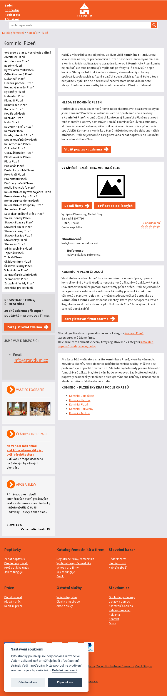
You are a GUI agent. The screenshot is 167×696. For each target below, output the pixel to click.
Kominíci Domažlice (81, 396)
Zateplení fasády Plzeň (19, 283)
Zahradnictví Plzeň (16, 279)
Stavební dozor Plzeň (18, 227)
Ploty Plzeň (11, 161)
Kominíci (32, 33)
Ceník (60, 576)
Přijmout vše (65, 682)
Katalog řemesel (13, 33)
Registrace (12, 15)
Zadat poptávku (14, 559)
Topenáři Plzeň (14, 253)
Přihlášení (12, 19)
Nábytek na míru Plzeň (18, 126)
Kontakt (114, 619)
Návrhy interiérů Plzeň (18, 135)
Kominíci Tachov (79, 413)
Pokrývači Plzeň (14, 174)
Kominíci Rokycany (81, 409)
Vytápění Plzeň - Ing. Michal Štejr (91, 168)
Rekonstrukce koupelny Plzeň (23, 205)
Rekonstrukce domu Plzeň (21, 201)
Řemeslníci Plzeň (15, 209)
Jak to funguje (13, 572)
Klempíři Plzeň (13, 100)
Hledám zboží (117, 563)
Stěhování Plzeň (14, 244)
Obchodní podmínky (122, 597)
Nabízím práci (13, 606)
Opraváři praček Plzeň (18, 153)
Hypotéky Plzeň (14, 92)
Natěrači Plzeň (13, 131)
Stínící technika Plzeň (18, 248)
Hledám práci (12, 601)
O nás (112, 623)
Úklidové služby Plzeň (18, 266)
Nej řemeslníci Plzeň (17, 144)
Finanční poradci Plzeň (18, 83)
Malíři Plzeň (11, 122)
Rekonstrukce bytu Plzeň (20, 196)
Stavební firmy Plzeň (17, 231)
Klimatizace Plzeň (15, 105)
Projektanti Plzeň (15, 179)
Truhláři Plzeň (13, 257)
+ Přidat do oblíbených (115, 205)
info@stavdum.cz (31, 360)
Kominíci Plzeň (13, 109)
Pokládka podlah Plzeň (19, 170)
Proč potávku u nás (16, 567)
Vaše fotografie (67, 597)
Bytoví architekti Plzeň (19, 70)
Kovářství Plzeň (14, 113)
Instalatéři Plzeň (14, 96)
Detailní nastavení (64, 670)
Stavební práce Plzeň (18, 235)
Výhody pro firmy (68, 567)
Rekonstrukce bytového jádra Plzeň (27, 192)
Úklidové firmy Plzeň (17, 262)
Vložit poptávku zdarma (83, 149)
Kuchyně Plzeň (13, 118)
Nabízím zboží (118, 567)
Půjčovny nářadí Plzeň (18, 183)
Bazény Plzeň (13, 66)
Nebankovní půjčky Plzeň (20, 140)
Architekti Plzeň (14, 57)
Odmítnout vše (27, 682)
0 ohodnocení (151, 223)
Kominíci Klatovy (79, 400)
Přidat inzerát (117, 559)
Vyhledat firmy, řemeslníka (74, 563)
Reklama (114, 615)
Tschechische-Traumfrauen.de (115, 666)
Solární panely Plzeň (17, 218)
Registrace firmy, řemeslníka (75, 559)
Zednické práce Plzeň (18, 288)
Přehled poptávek (16, 563)
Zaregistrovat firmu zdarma (86, 318)
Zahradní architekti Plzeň (20, 275)
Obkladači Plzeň (14, 148)
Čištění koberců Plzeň (18, 74)
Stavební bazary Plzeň (18, 222)
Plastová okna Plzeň (17, 157)
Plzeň (44, 33)
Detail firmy (73, 205)
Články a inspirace (68, 601)
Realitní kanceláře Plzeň (19, 187)
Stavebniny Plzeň (15, 240)
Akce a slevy (65, 606)
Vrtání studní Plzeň (16, 270)
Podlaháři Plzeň (14, 166)
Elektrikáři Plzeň (14, 79)
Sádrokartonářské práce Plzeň (24, 214)
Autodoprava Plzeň (16, 61)
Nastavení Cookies (121, 606)
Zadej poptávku (12, 7)
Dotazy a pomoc (119, 601)
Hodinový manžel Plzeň (19, 87)
